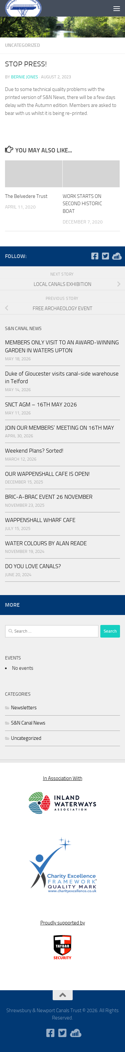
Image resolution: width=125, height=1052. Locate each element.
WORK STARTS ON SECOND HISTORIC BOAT (82, 203)
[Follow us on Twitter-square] (105, 256)
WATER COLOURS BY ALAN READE (46, 543)
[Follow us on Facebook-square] (95, 256)
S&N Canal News (28, 723)
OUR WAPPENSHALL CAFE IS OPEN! (47, 474)
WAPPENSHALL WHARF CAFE (40, 520)
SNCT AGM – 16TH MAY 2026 (41, 404)
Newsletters (24, 708)
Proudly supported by (62, 923)
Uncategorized (22, 45)
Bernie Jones (24, 76)
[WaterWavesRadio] (116, 256)
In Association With (62, 778)
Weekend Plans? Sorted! (34, 450)
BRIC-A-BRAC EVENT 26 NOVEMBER (48, 496)
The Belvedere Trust (26, 196)
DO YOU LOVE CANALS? (33, 566)
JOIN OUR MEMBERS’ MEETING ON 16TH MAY (59, 427)
